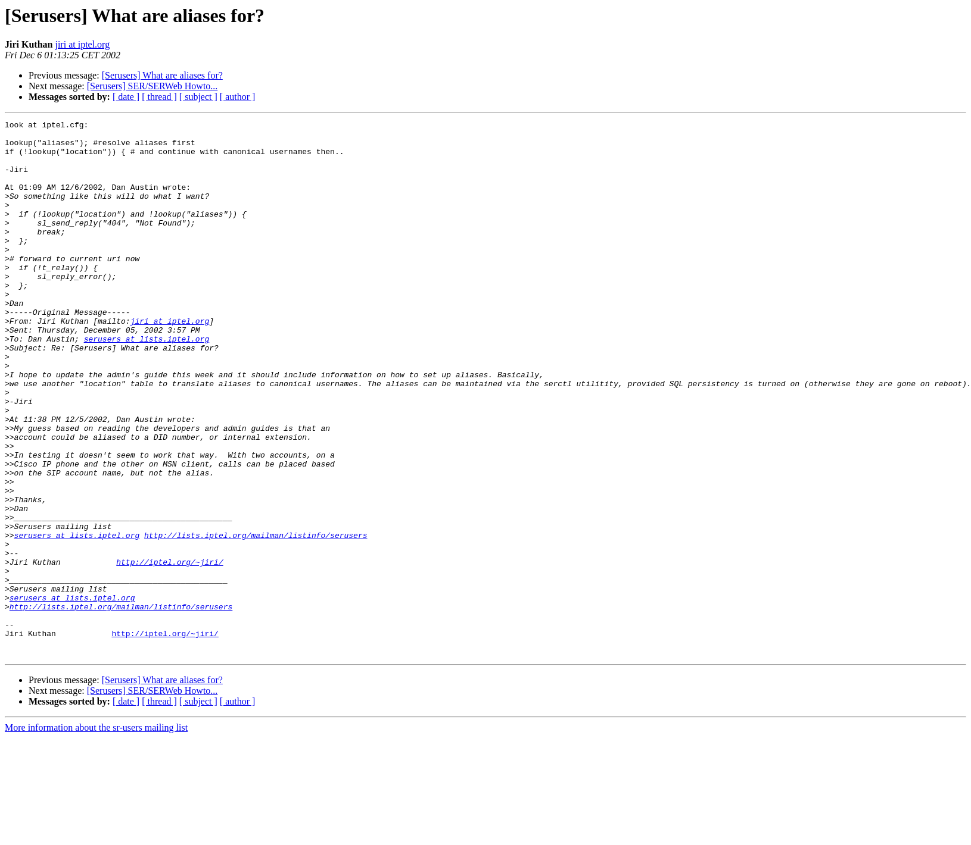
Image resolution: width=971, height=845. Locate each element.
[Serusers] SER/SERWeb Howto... (152, 86)
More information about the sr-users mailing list (96, 835)
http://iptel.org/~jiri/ (169, 651)
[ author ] (238, 97)
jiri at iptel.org (82, 44)
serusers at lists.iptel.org (147, 383)
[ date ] (126, 97)
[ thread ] (159, 97)
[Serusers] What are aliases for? (162, 75)
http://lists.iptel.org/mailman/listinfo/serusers (255, 619)
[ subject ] (198, 97)
